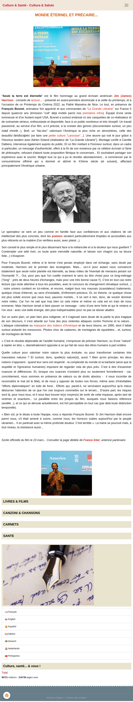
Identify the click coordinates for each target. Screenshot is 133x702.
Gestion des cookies (76, 697)
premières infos (93, 113)
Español (10, 626)
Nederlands (12, 648)
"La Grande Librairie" (100, 108)
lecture (35, 100)
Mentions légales (55, 697)
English (10, 619)
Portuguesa (12, 656)
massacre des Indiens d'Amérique (55, 325)
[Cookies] (6, 695)
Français (11, 612)
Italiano (10, 634)
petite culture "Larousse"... (66, 135)
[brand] (28, 5)
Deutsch (10, 641)
